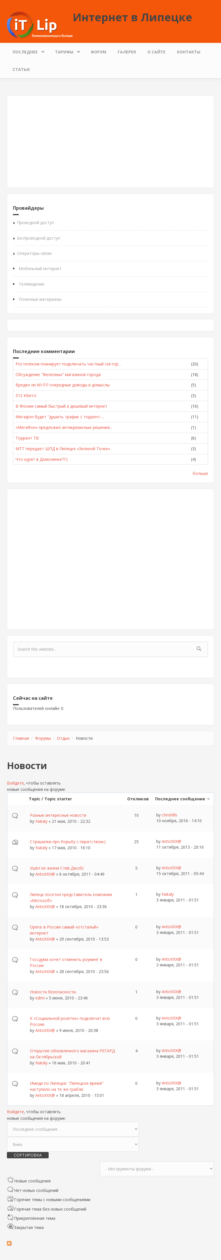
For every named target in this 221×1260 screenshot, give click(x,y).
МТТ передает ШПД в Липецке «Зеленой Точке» (63, 448)
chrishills (169, 815)
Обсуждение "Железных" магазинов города (58, 374)
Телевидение (31, 284)
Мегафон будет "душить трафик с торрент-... (60, 416)
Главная (21, 738)
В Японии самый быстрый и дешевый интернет (61, 406)
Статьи (21, 69)
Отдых (63, 738)
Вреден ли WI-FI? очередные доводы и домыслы (63, 385)
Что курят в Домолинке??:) (42, 459)
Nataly (41, 821)
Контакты (188, 52)
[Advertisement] (110, 141)
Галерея (127, 52)
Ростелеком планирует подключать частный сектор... (68, 364)
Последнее (26, 50)
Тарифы (65, 50)
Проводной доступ (35, 222)
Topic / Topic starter (50, 799)
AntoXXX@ (171, 841)
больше (200, 473)
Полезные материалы (40, 299)
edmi (40, 998)
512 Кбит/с (26, 395)
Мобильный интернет (40, 268)
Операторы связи (34, 253)
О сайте (156, 52)
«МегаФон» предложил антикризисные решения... (64, 427)
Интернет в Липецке (132, 16)
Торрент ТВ (27, 438)
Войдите (15, 783)
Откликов (138, 799)
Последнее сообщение (182, 799)
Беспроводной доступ (38, 238)
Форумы (43, 738)
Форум (98, 52)
